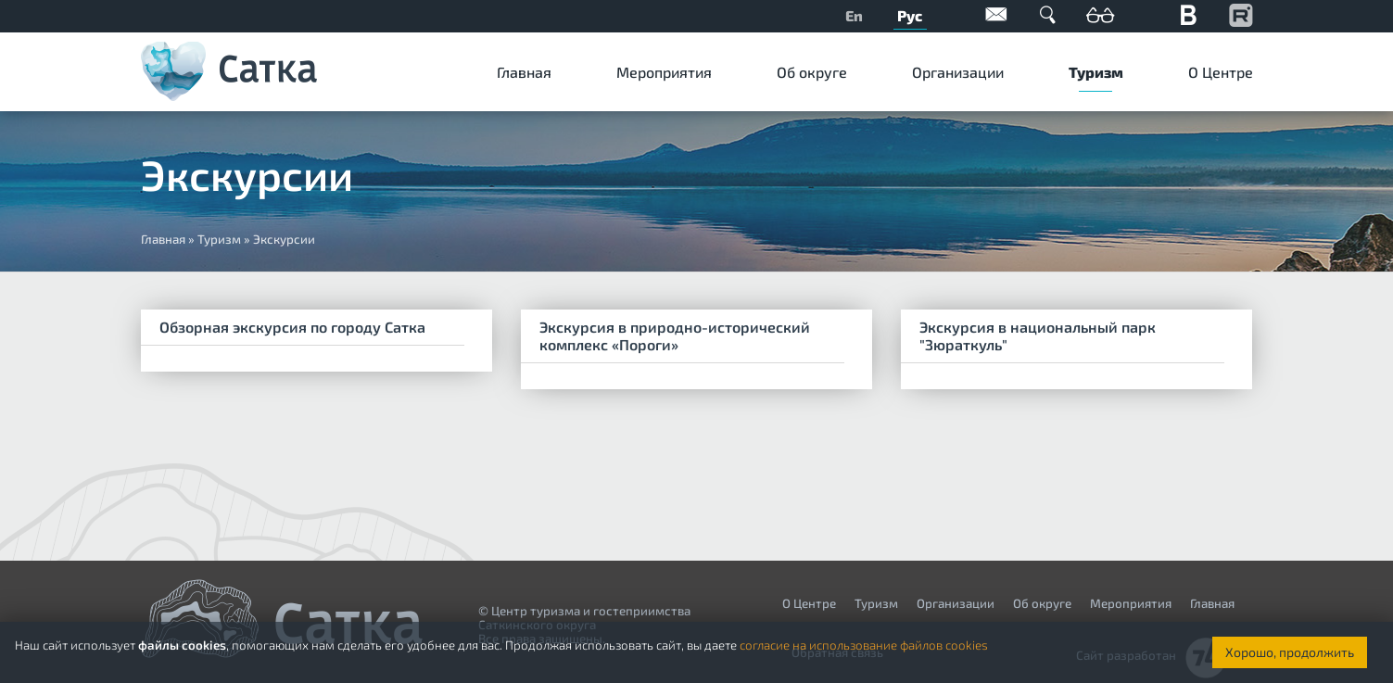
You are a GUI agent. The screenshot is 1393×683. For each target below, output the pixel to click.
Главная (524, 72)
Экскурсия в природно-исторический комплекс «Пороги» (674, 335)
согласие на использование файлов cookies (864, 645)
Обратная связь (996, 14)
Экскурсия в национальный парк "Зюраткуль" (1037, 335)
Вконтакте (1189, 14)
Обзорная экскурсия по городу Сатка (292, 326)
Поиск (1048, 14)
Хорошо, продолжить (1289, 652)
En (854, 15)
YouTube (1241, 14)
